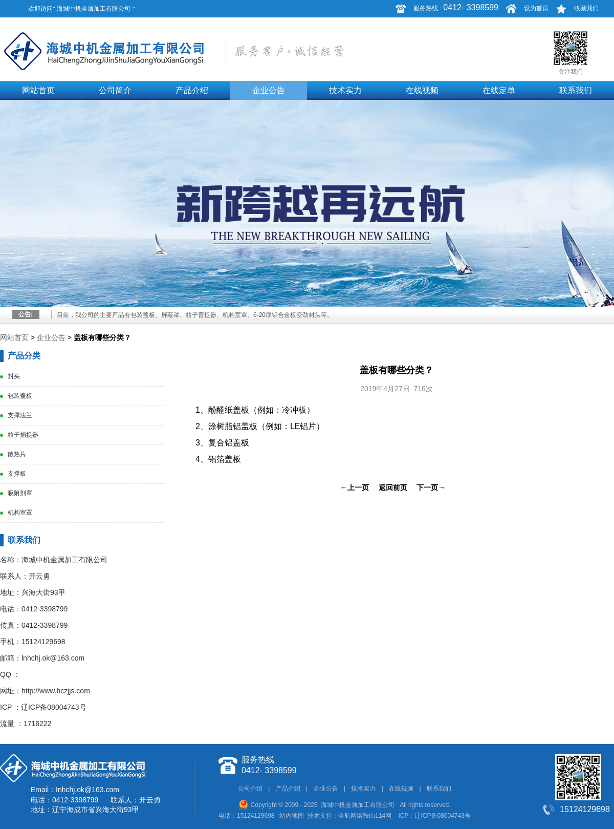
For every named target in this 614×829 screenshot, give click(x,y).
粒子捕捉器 (23, 434)
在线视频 (422, 90)
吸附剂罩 (20, 493)
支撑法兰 (20, 415)
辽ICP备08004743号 (53, 707)
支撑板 (17, 473)
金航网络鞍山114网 (364, 815)
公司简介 (115, 90)
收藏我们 (586, 8)
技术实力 (345, 90)
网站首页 (38, 90)
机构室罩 (20, 512)
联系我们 (575, 90)
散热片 (17, 454)
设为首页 (536, 8)
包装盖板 (20, 395)
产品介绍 (192, 90)
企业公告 (268, 90)
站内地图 (291, 815)
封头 (14, 376)
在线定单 (499, 90)
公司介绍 (250, 788)
